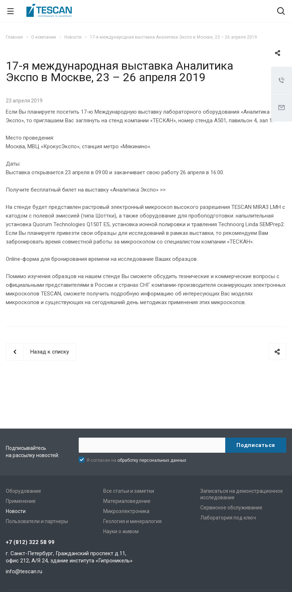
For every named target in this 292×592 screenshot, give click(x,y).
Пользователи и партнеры (37, 521)
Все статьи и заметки (128, 491)
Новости (16, 511)
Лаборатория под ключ (228, 518)
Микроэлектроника (126, 511)
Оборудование (23, 491)
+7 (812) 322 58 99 (30, 542)
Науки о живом (121, 531)
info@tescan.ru (24, 571)
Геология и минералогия (132, 521)
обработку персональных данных (151, 460)
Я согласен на (136, 460)
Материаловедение (127, 501)
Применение (21, 501)
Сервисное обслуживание (231, 507)
